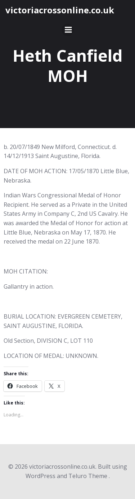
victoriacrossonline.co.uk (59, 10)
